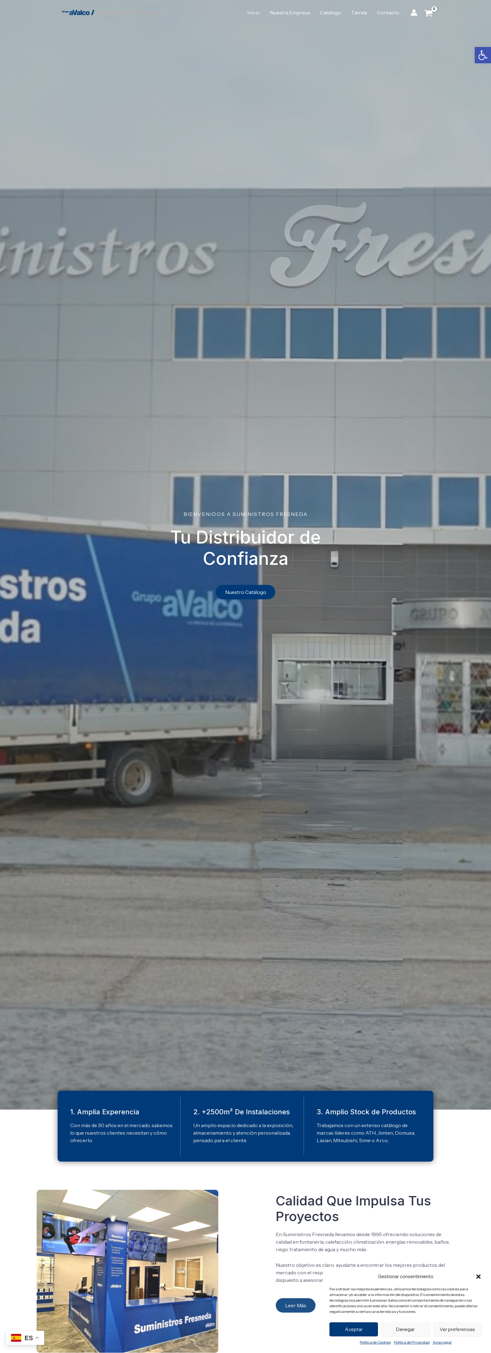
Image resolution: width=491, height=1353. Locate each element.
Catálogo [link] (330, 12)
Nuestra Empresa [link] (290, 12)
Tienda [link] (359, 12)
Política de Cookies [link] (375, 1342)
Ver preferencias (457, 1329)
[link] (483, 55)
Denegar (405, 1329)
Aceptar (354, 1329)
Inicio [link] (253, 12)
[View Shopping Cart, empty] (428, 13)
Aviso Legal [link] (442, 1342)
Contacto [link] (388, 12)
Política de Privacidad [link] (412, 1342)
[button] (478, 1276)
